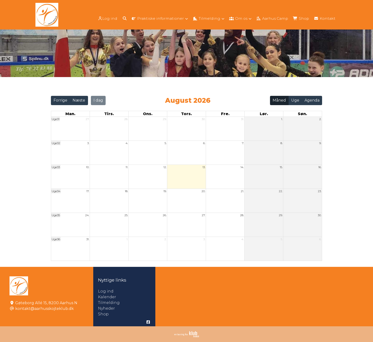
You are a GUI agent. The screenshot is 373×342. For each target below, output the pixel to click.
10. (87, 167)
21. (242, 191)
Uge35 (56, 215)
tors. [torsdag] (186, 114)
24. (87, 215)
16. (319, 167)
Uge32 (56, 143)
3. (88, 143)
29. (165, 119)
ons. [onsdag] (147, 114)
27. (87, 119)
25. (126, 215)
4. (127, 143)
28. (126, 119)
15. (281, 167)
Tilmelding (109, 302)
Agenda (311, 100)
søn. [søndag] (302, 114)
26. (165, 215)
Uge (295, 100)
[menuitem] (104, 18)
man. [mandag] (70, 114)
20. (203, 191)
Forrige (60, 100)
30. (203, 119)
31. (242, 119)
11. (127, 167)
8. (281, 143)
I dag (98, 100)
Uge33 (56, 167)
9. (320, 143)
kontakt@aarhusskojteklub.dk (44, 308)
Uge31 (55, 119)
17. (87, 191)
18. (126, 191)
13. (203, 167)
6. (204, 143)
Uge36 (56, 239)
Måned (279, 100)
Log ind (103, 18)
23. (319, 191)
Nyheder (106, 308)
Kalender (107, 297)
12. (165, 167)
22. (281, 191)
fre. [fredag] (225, 114)
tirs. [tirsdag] (109, 114)
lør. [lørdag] (264, 114)
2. (320, 119)
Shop (103, 314)
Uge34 (56, 191)
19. (165, 191)
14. (242, 167)
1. (282, 119)
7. (243, 143)
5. (166, 143)
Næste (79, 100)
